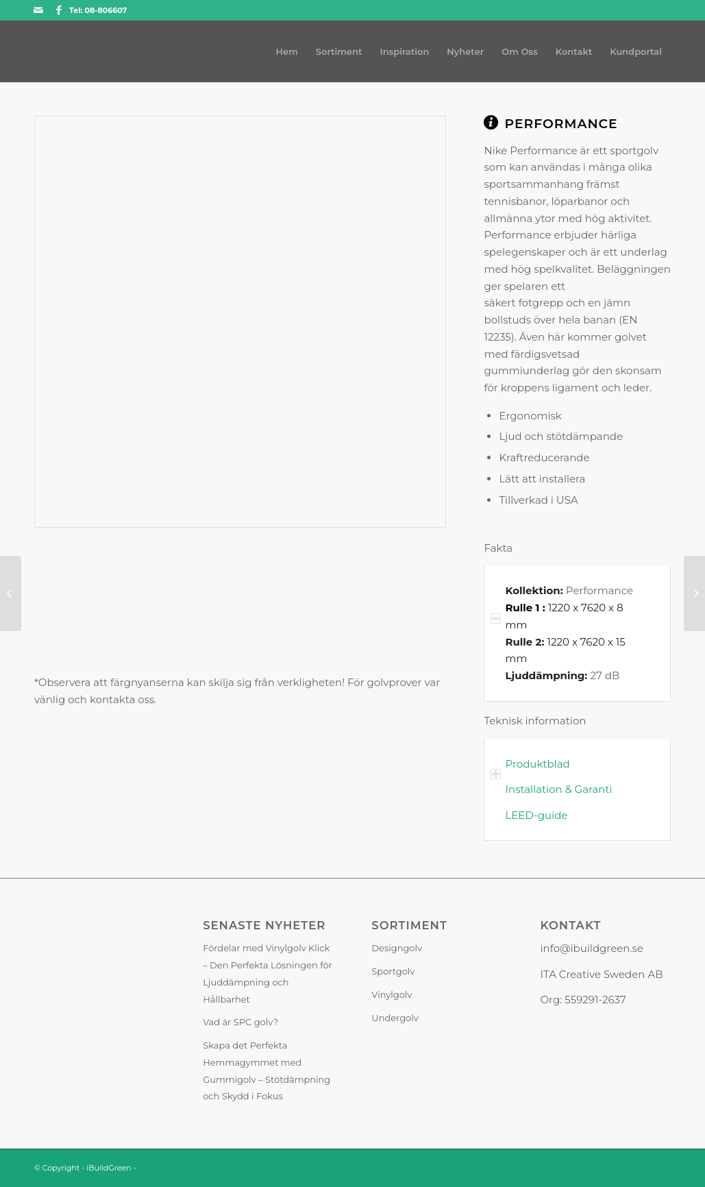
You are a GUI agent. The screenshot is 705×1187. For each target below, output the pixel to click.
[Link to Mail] (38, 10)
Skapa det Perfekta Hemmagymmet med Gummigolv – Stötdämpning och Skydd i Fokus (266, 1070)
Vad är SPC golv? (240, 1021)
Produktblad (537, 763)
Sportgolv (393, 971)
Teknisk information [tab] (535, 722)
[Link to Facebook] (59, 10)
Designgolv (396, 947)
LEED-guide (536, 815)
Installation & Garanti (558, 789)
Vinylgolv (391, 994)
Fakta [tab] (498, 549)
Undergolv (394, 1017)
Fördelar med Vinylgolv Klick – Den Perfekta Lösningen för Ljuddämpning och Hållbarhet (267, 973)
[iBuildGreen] (34, 51)
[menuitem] (287, 51)
